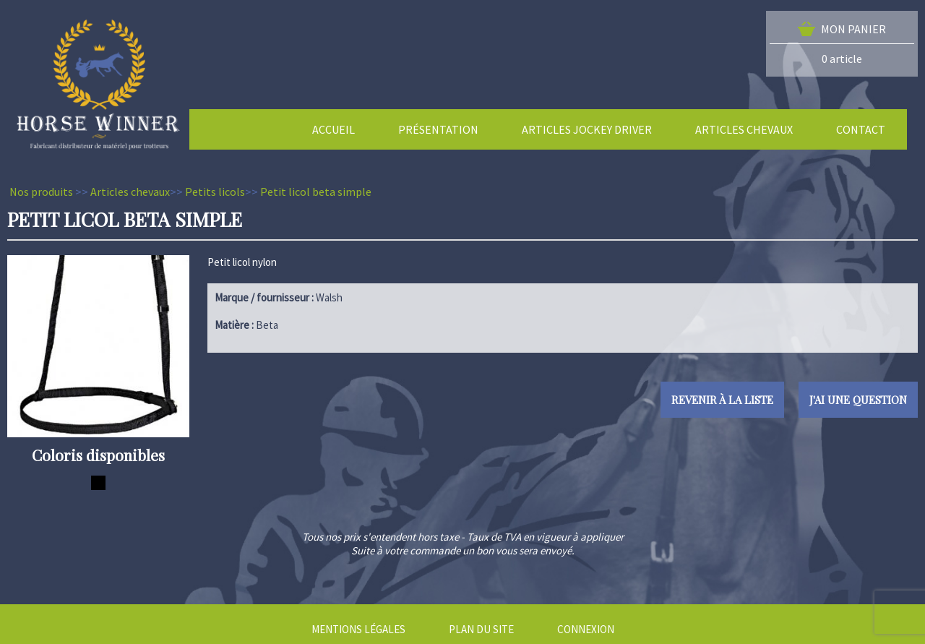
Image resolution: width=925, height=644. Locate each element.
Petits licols (215, 191)
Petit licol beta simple (315, 191)
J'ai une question (858, 399)
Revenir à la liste (722, 399)
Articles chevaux (130, 191)
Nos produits (41, 191)
